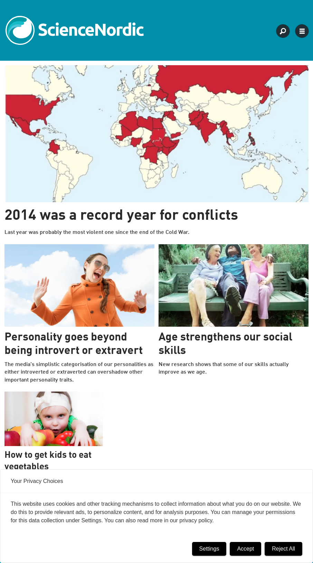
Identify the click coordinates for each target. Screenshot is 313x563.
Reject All (283, 549)
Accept (245, 549)
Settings (209, 549)
